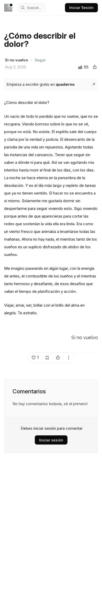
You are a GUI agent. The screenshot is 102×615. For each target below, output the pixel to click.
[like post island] (35, 358)
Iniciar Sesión (81, 7)
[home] (8, 7)
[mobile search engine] (31, 7)
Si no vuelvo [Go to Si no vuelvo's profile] (84, 337)
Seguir (40, 60)
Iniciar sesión (51, 440)
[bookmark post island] (47, 358)
